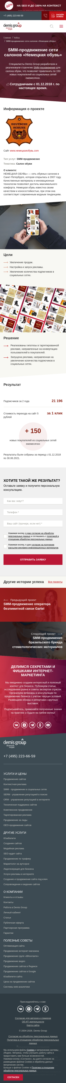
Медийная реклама (14, 848)
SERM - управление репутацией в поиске (25, 794)
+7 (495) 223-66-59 (13, 15)
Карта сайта (33, 1025)
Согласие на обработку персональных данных (33, 1036)
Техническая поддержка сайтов (20, 804)
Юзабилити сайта (13, 976)
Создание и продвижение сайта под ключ (26, 879)
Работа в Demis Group (15, 907)
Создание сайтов (13, 843)
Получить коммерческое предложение (53, 15)
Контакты (8, 902)
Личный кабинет (12, 912)
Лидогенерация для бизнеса (19, 869)
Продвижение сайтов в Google (20, 971)
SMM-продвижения (44, 67)
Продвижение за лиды (15, 820)
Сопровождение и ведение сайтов (22, 884)
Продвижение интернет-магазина (21, 951)
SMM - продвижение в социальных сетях (25, 789)
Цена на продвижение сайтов (19, 981)
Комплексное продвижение (18, 810)
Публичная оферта (14, 922)
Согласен (13, 1077)
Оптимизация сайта (14, 946)
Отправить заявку (33, 559)
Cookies (30, 1050)
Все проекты (55, 581)
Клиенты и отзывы (13, 897)
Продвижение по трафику (17, 858)
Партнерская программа (16, 928)
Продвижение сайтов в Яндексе (20, 966)
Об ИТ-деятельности (33, 1021)
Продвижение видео (14, 961)
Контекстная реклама (15, 784)
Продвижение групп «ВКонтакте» (21, 956)
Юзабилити (10, 838)
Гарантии (8, 933)
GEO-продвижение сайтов (17, 825)
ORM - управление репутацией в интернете (27, 799)
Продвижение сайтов (15, 779)
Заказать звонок (45, 15)
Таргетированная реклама (17, 815)
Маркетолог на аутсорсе (16, 863)
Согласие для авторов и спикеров (33, 1018)
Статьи (7, 917)
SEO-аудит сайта (13, 853)
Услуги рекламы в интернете (19, 874)
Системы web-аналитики (17, 986)
